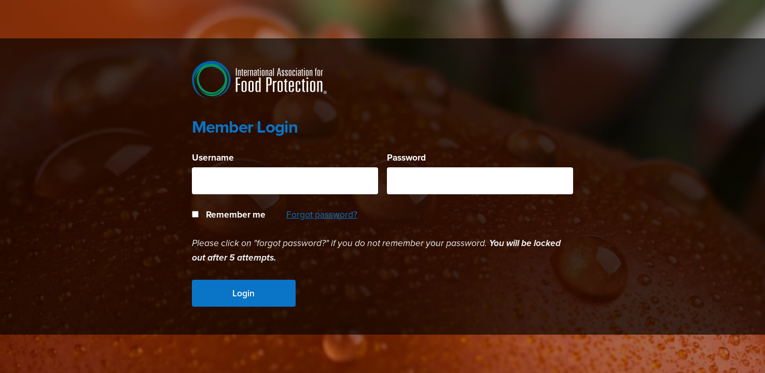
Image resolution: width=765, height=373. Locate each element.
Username (213, 157)
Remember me (229, 214)
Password (406, 157)
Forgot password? (321, 214)
